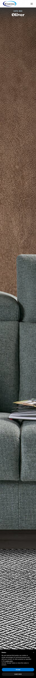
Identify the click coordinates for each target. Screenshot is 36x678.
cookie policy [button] (9, 661)
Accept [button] (18, 669)
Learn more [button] (18, 674)
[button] (33, 652)
